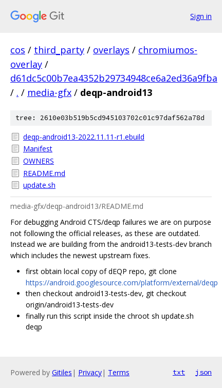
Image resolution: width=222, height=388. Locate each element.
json (203, 372)
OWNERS (38, 161)
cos (17, 50)
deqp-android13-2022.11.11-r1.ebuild (83, 137)
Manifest (37, 148)
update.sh (39, 185)
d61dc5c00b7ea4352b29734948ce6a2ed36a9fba (113, 78)
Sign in (201, 16)
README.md (44, 173)
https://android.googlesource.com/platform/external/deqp (122, 282)
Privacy (90, 372)
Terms (119, 372)
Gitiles (62, 372)
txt (179, 372)
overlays (111, 50)
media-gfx (49, 92)
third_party (59, 50)
